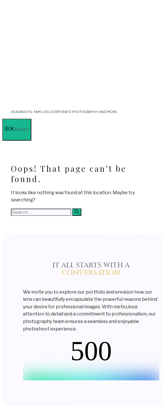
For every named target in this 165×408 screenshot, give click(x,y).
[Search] (76, 212)
